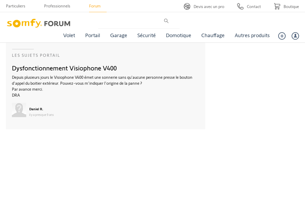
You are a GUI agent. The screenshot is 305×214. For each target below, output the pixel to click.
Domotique (178, 35)
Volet (69, 35)
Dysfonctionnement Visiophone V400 (64, 68)
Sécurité (146, 35)
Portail (92, 35)
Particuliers (15, 5)
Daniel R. (36, 109)
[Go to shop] (286, 6)
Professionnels (57, 5)
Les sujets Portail (36, 55)
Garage (118, 35)
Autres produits (252, 35)
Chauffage (213, 35)
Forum (95, 5)
